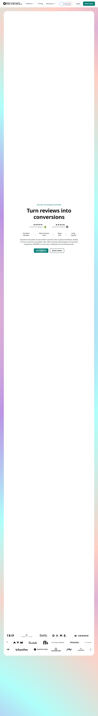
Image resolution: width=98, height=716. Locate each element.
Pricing (40, 4)
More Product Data (44, 234)
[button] (30, 3)
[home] (12, 3)
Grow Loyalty (73, 234)
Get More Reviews (26, 234)
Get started (41, 251)
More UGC (60, 234)
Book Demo (57, 251)
